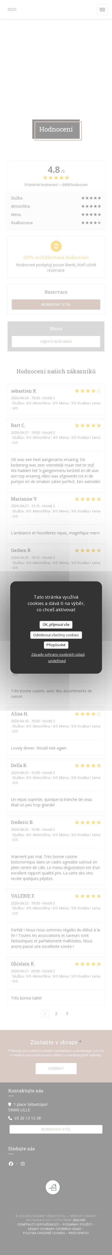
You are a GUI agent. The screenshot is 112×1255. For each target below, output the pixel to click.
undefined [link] (57, 660)
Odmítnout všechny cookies (56, 634)
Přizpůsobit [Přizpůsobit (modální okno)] (56, 644)
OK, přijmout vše (56, 624)
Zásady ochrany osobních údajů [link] (58, 654)
